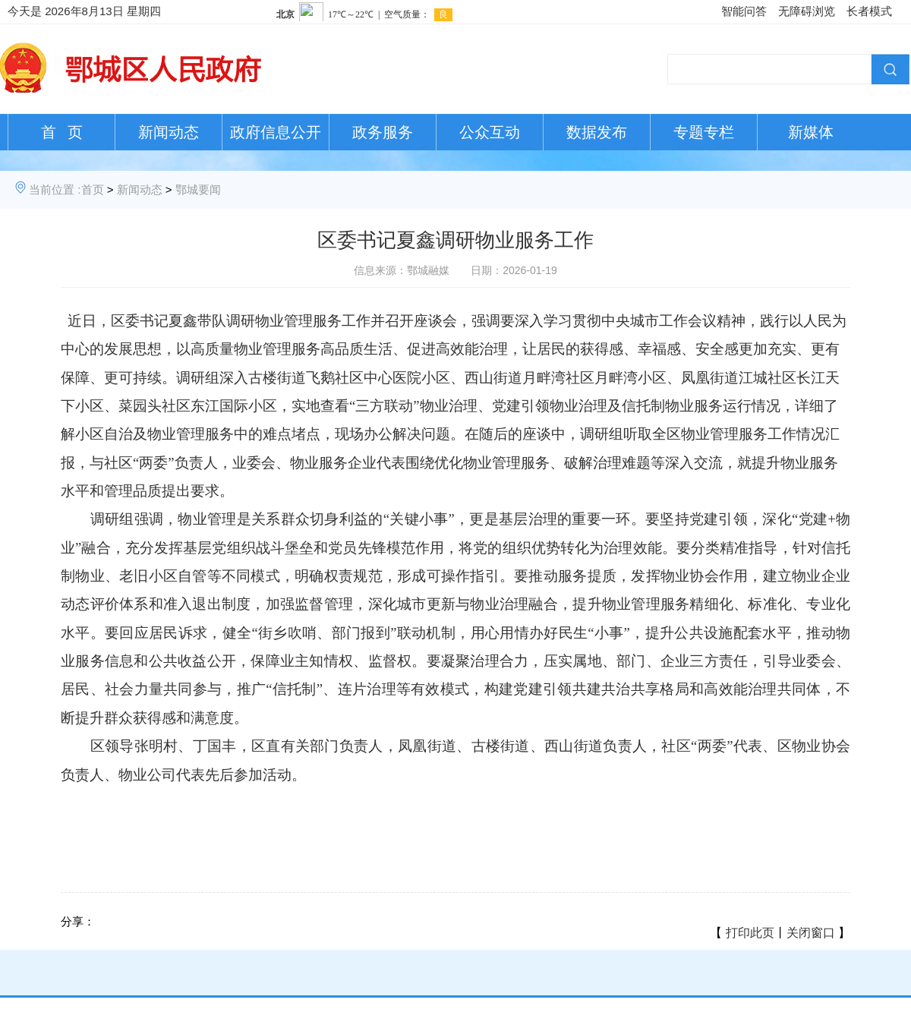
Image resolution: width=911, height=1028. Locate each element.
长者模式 (869, 11)
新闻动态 (168, 132)
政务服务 (382, 132)
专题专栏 (703, 132)
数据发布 (596, 132)
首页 (92, 189)
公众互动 (489, 132)
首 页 (62, 132)
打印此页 (750, 932)
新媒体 (811, 132)
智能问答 (744, 11)
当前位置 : (54, 189)
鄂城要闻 (198, 189)
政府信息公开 (275, 132)
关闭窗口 (810, 932)
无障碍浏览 (806, 11)
